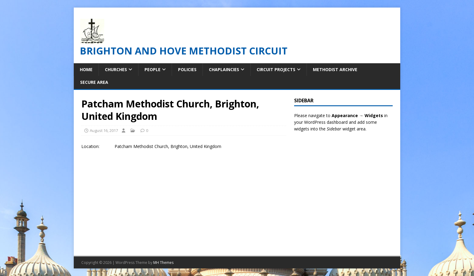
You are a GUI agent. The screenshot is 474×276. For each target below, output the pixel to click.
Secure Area (94, 82)
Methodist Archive (335, 69)
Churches (116, 69)
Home (86, 69)
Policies (187, 69)
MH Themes (163, 262)
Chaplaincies (224, 69)
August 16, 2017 (104, 130)
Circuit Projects (276, 69)
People (152, 69)
